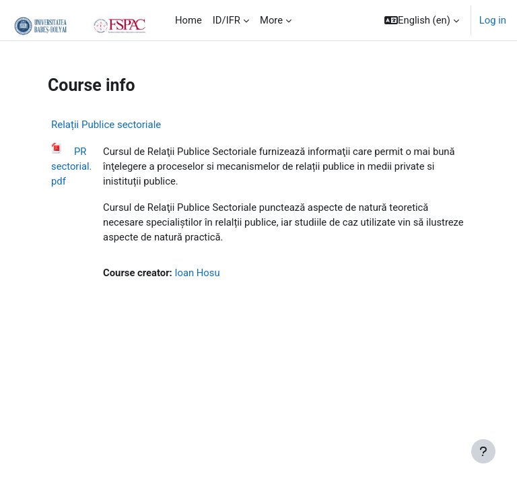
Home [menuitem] (188, 20)
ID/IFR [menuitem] (226, 20)
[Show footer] (483, 451)
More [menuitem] (271, 20)
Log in (492, 20)
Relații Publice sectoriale (106, 125)
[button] (422, 20)
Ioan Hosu (196, 273)
